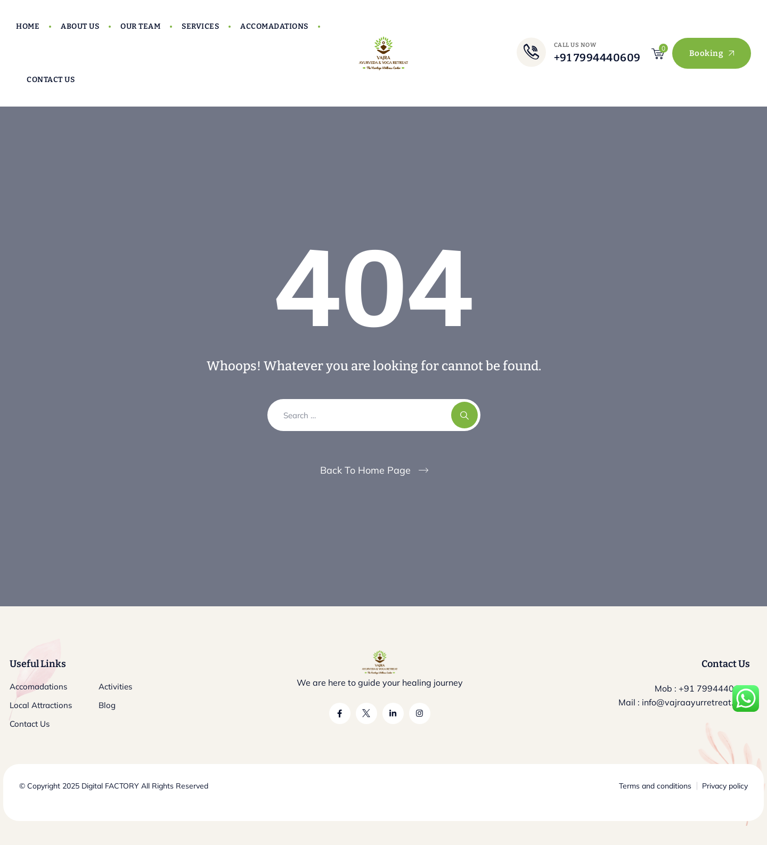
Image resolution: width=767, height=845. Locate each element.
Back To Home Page (365, 470)
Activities (115, 686)
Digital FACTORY (110, 786)
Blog (107, 705)
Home (27, 26)
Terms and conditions (655, 786)
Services (200, 26)
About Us (80, 26)
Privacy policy (725, 786)
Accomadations (274, 26)
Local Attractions (41, 705)
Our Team (140, 26)
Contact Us (51, 79)
